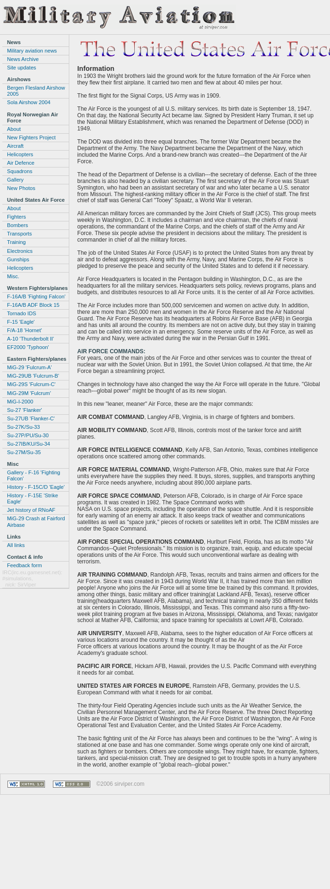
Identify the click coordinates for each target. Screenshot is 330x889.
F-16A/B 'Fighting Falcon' (36, 296)
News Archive (23, 59)
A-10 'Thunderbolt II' (30, 339)
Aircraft (15, 146)
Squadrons (19, 171)
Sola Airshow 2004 (29, 102)
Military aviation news (32, 50)
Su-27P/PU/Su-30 (28, 435)
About (14, 129)
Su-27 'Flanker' (24, 410)
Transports (19, 233)
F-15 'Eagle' (21, 322)
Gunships (18, 259)
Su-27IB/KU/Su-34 (28, 444)
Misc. (13, 276)
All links (16, 545)
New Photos (21, 188)
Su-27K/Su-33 (23, 427)
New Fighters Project (31, 137)
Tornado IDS (21, 313)
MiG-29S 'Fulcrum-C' (31, 384)
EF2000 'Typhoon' (28, 347)
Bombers (17, 225)
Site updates (21, 67)
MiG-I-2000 (20, 401)
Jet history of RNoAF (31, 510)
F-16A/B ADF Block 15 (33, 305)
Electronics (20, 251)
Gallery (15, 179)
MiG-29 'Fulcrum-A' (29, 367)
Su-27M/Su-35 (24, 452)
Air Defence (20, 163)
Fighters (16, 217)
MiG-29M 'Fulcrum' (29, 393)
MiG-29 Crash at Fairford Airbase (36, 521)
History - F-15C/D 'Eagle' (36, 487)
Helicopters (20, 154)
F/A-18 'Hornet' (24, 330)
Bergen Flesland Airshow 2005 (36, 91)
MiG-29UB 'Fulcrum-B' (33, 376)
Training (16, 242)
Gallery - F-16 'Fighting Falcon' (33, 475)
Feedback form (24, 565)
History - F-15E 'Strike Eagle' (32, 498)
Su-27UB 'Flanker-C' (31, 418)
